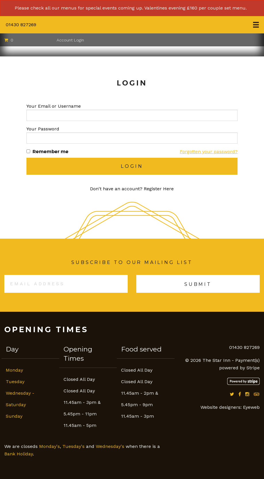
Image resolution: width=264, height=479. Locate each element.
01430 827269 (21, 24)
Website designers (220, 407)
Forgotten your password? (209, 151)
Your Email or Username (53, 106)
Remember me (50, 152)
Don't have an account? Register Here (132, 188)
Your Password (42, 129)
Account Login (70, 40)
